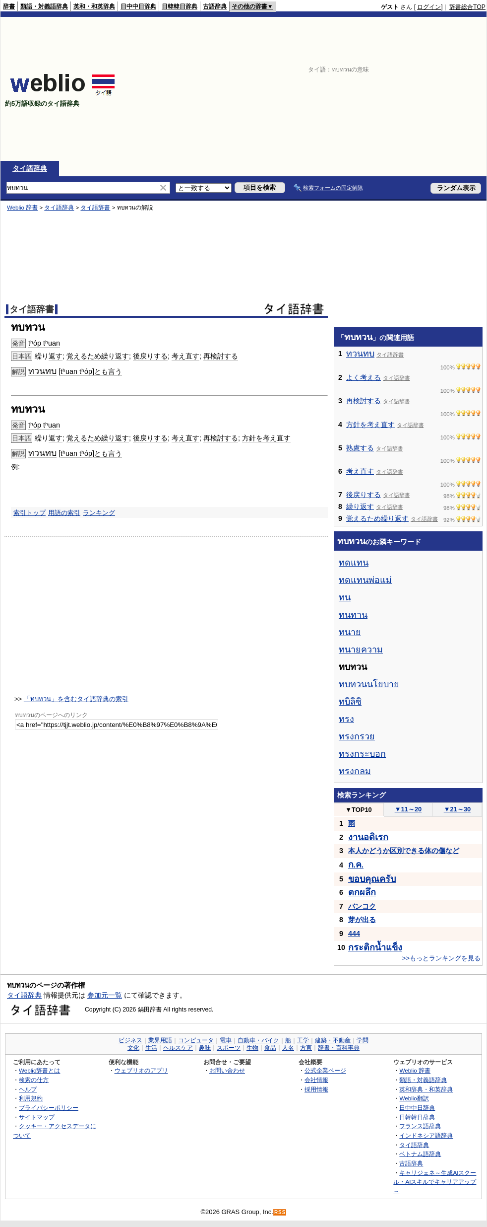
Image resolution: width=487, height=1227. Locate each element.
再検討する (220, 356)
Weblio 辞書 (22, 208)
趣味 (205, 1048)
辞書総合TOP (467, 6)
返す (55, 356)
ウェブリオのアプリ (141, 1070)
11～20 (408, 809)
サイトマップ (37, 1117)
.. (356, 865)
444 (354, 934)
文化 (133, 1048)
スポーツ (229, 1048)
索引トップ (29, 512)
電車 (226, 1040)
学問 (362, 1040)
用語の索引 (64, 512)
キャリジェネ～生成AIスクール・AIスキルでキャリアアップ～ (434, 1181)
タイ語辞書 (95, 208)
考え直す (185, 356)
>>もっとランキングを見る (441, 958)
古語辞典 (215, 6)
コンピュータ (196, 1040)
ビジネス (130, 1040)
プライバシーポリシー (48, 1107)
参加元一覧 (104, 995)
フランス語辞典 (420, 1126)
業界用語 (160, 1040)
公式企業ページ (325, 1070)
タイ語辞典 (29, 168)
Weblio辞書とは (39, 1070)
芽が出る (362, 920)
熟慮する (360, 448)
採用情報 (316, 1089)
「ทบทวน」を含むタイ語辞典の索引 (76, 699)
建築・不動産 (333, 1040)
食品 (270, 1048)
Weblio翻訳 (413, 1098)
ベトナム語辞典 (420, 1154)
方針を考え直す (266, 438)
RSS (280, 1212)
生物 (252, 1048)
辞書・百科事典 (339, 1048)
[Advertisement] (357, 88)
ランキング (99, 512)
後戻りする (150, 356)
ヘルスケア (178, 1048)
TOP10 (358, 809)
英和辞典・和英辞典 (426, 1089)
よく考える (363, 377)
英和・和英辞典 (94, 6)
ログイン (429, 6)
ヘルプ (28, 1089)
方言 (306, 1048)
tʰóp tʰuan (44, 343)
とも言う (108, 371)
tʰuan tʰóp (76, 371)
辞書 (9, 6)
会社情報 (316, 1080)
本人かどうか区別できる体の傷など (403, 851)
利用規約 (31, 1098)
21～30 (457, 809)
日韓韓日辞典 (179, 6)
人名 (288, 1048)
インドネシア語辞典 (426, 1135)
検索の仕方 (34, 1080)
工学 (303, 1040)
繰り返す (360, 506)
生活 (151, 1048)
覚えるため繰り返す (97, 356)
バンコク (362, 906)
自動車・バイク (258, 1040)
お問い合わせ (227, 1070)
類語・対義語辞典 (44, 6)
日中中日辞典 (138, 6)
